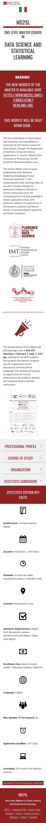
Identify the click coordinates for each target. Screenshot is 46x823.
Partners (19, 813)
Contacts (23, 817)
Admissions (9, 813)
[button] (41, 446)
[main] (23, 41)
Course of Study (34, 809)
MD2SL (7, 809)
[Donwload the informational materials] (23, 782)
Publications (13, 817)
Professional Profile (19, 809)
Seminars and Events (31, 813)
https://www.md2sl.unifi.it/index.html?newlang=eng (23, 100)
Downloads (33, 817)
